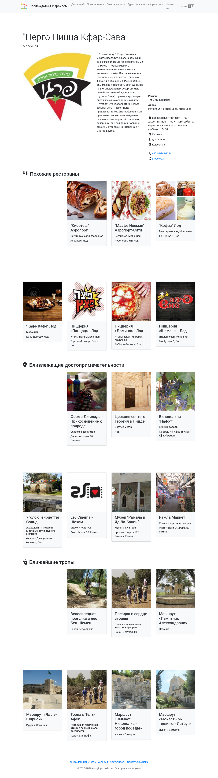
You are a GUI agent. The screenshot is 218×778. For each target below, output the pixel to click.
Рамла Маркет (172, 517)
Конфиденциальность (83, 761)
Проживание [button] (94, 4)
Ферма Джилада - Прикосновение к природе (86, 421)
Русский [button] (186, 6)
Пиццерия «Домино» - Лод (129, 328)
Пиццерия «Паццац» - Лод (84, 328)
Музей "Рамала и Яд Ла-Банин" (130, 519)
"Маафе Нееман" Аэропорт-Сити (129, 227)
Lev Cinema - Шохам (81, 519)
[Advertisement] (109, 22)
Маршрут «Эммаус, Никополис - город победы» (128, 721)
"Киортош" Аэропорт (79, 227)
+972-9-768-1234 (161, 153)
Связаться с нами (137, 761)
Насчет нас (170, 6)
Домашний (77, 4)
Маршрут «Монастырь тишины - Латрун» (175, 719)
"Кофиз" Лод (170, 225)
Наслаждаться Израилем (48, 6)
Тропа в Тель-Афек (82, 716)
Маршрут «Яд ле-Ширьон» (41, 716)
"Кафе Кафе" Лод (41, 326)
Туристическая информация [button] (144, 4)
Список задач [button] (115, 4)
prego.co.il (158, 158)
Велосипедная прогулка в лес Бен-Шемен (83, 618)
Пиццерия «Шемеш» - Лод (173, 328)
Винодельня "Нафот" (170, 419)
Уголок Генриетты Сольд (42, 519)
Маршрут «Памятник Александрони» (173, 618)
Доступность (117, 761)
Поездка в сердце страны (131, 616)
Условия (103, 761)
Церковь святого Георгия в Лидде (130, 419)
